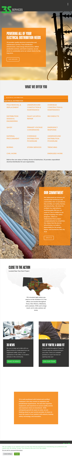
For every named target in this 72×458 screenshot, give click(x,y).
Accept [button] (17, 454)
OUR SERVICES (12, 59)
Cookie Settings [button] (8, 454)
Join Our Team (49, 361)
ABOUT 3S (49, 238)
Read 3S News (14, 361)
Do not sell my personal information (12, 450)
